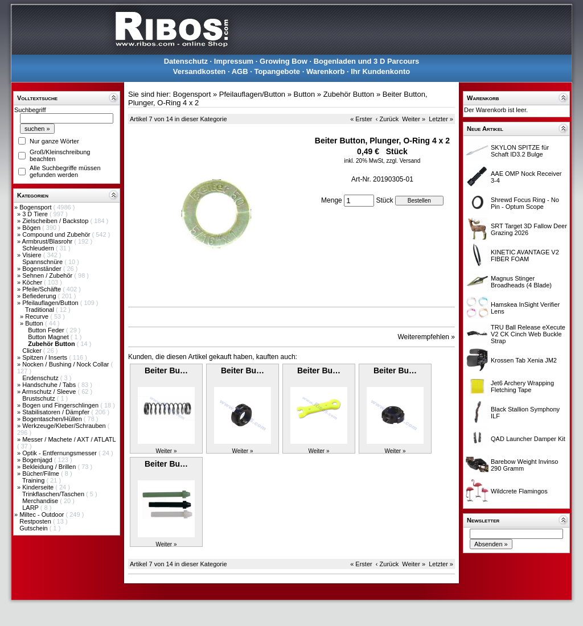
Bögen (32, 227)
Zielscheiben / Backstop (56, 220)
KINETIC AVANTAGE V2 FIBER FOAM (525, 255)
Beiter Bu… (166, 370)
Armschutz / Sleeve (50, 391)
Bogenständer (42, 268)
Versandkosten (199, 71)
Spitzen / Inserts (45, 357)
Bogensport (36, 207)
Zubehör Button (349, 94)
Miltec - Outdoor (42, 514)
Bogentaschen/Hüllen (53, 418)
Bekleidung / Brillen (49, 466)
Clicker (32, 350)
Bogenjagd (38, 459)
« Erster (361, 119)
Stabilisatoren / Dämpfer (56, 412)
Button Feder (47, 330)
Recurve (37, 316)
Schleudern (39, 248)
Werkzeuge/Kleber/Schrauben (65, 425)
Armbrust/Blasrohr (48, 241)
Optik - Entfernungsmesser (60, 453)
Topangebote (277, 71)
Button (35, 323)
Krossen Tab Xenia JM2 (524, 360)
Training (34, 480)
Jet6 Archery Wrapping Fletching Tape (522, 386)
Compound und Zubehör (57, 234)
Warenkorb (325, 71)
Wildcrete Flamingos (519, 491)
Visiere (32, 255)
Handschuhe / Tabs (49, 384)
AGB (240, 71)
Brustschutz (39, 398)
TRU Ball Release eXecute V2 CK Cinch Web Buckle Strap (528, 334)
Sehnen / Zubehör (48, 275)
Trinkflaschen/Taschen (54, 494)
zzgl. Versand (403, 161)
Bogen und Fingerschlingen (61, 405)
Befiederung (40, 296)
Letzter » (441, 119)
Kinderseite (38, 487)
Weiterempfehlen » (426, 337)
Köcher (33, 282)
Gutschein (34, 528)
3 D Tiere (36, 214)
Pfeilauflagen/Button (51, 302)
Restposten (36, 521)
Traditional (40, 309)
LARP (31, 507)
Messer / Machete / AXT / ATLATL (69, 439)
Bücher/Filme (41, 473)
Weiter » (413, 119)
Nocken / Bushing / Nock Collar (66, 364)
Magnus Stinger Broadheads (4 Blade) (521, 282)
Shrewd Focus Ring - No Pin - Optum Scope (525, 203)
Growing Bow (283, 61)
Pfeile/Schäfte (42, 289)
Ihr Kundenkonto (380, 71)
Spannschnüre (43, 261)
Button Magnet (49, 336)
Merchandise (41, 500)
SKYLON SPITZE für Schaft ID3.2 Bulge (520, 151)
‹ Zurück (387, 119)
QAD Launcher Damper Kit (528, 438)
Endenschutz (41, 377)
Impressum (233, 61)
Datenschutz (186, 61)
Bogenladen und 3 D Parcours (367, 61)
